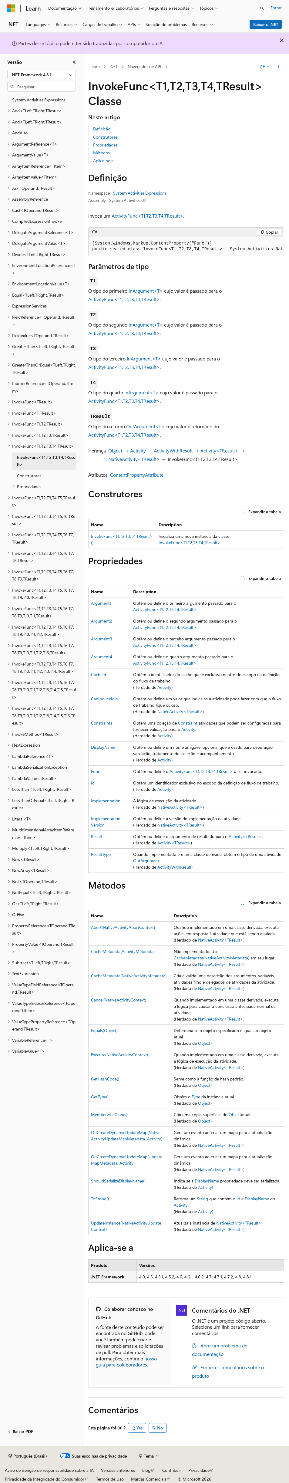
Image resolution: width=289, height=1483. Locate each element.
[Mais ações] (279, 67)
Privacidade (199, 1470)
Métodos (101, 153)
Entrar (276, 8)
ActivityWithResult (173, 450)
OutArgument (146, 860)
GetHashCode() (105, 1079)
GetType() (100, 1097)
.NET (113, 66)
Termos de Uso (110, 1479)
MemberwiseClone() (109, 1114)
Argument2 (101, 621)
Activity (138, 450)
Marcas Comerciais (148, 1479)
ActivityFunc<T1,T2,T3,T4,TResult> (147, 215)
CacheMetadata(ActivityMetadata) (123, 951)
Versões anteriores (118, 1470)
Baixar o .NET (265, 24)
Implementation (105, 801)
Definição (101, 129)
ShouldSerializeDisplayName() (118, 1181)
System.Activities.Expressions (139, 193)
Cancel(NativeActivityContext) (118, 1000)
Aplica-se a (103, 160)
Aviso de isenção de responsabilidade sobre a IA (49, 1470)
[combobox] (41, 75)
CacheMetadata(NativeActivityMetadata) (211, 958)
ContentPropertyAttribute (136, 475)
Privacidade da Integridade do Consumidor (44, 1479)
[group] (186, 246)
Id (93, 783)
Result (96, 836)
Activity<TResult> (219, 450)
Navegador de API (144, 66)
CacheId (98, 674)
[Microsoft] (11, 8)
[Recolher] (74, 62)
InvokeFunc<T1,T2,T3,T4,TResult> (189, 542)
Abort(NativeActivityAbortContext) (123, 927)
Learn (94, 66)
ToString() (100, 1199)
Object (115, 450)
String (202, 1199)
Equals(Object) (104, 1030)
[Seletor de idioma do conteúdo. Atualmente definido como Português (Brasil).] (28, 1456)
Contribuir (171, 1470)
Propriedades (105, 145)
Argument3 (101, 639)
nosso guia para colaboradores (126, 1361)
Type (196, 1097)
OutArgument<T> (145, 426)
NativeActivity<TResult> (134, 459)
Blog (146, 1470)
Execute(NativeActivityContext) (119, 1054)
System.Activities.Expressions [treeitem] (39, 100)
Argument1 (101, 603)
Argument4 (101, 656)
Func (95, 771)
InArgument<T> (146, 291)
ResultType (101, 854)
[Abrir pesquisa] (262, 8)
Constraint (187, 723)
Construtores (105, 137)
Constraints (101, 723)
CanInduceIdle (104, 699)
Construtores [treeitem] (29, 475)
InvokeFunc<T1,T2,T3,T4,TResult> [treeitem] (46, 461)
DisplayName (103, 747)
